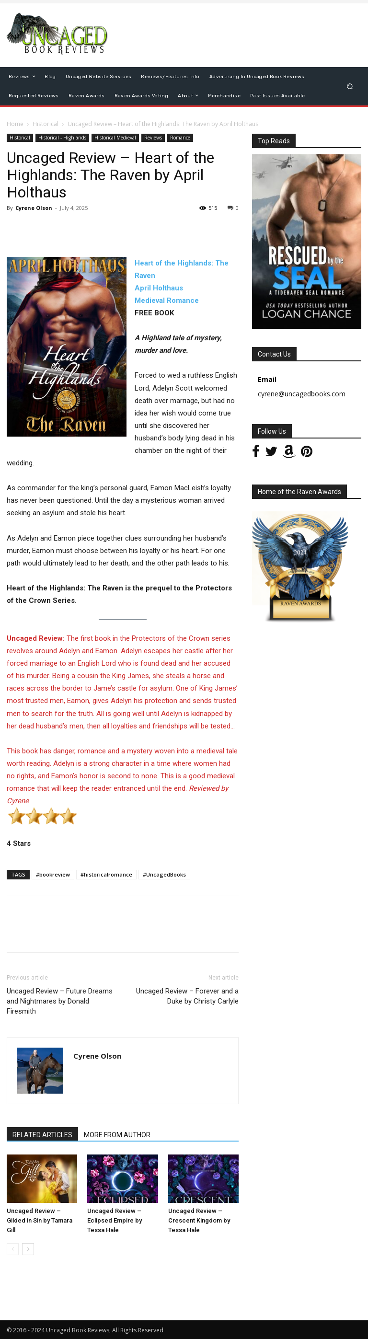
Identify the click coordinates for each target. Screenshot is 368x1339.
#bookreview (53, 874)
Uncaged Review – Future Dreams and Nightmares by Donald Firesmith (60, 1001)
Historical (45, 124)
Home (15, 124)
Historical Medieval (115, 137)
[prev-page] (13, 1249)
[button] (350, 86)
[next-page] (28, 1249)
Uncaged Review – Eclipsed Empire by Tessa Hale (114, 1220)
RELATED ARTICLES (42, 1135)
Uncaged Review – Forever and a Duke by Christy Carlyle (187, 996)
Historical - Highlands (62, 137)
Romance (180, 137)
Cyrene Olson (33, 207)
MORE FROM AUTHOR (117, 1135)
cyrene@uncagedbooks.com (301, 393)
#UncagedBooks (164, 874)
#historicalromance (106, 874)
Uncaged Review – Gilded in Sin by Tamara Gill (39, 1220)
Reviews (153, 137)
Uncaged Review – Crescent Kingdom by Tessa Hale (199, 1220)
